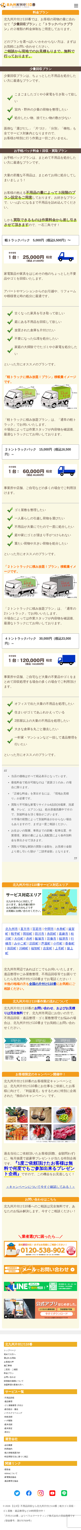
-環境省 (7, 1469)
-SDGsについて (10, 1473)
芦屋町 (46, 943)
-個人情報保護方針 (12, 1453)
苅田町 (34, 943)
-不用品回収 (9, 1398)
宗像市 (51, 938)
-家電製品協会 (10, 1477)
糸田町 (51, 933)
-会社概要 (8, 1445)
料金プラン (9, 1373)
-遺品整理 (8, 1401)
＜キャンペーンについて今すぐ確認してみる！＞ (40, 1186)
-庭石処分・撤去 (11, 1409)
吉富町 (47, 948)
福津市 (63, 938)
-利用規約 (8, 1449)
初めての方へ (10, 1354)
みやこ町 (20, 943)
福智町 (35, 948)
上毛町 (59, 948)
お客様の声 (9, 1362)
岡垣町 (27, 933)
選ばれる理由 (10, 1358)
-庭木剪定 (8, 1428)
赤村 (29, 938)
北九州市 (11, 929)
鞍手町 (15, 933)
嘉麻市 (63, 933)
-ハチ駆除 (8, 1420)
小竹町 (58, 943)
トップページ (10, 1350)
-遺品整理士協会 (11, 1481)
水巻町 (61, 929)
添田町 (11, 948)
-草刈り (7, 1432)
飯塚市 (39, 938)
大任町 (19, 938)
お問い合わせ (10, 1377)
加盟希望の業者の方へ (14, 1385)
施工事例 (8, 1365)
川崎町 (23, 948)
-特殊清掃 (8, 1417)
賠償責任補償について (14, 1381)
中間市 (49, 929)
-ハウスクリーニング (13, 1413)
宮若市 (37, 929)
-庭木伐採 (8, 1424)
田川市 (39, 933)
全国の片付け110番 (42, 983)
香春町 (70, 943)
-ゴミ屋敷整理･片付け (13, 1405)
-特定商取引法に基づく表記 (16, 1457)
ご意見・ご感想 (11, 1369)
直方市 (25, 929)
